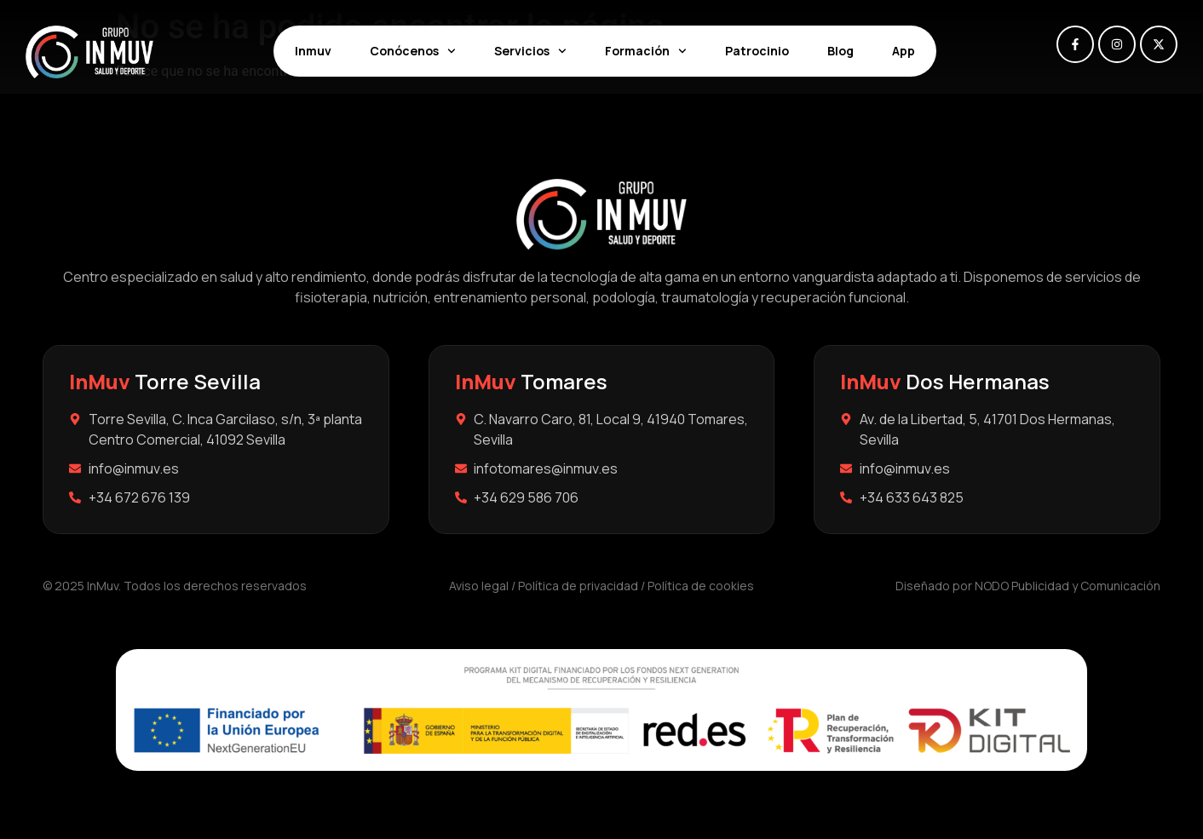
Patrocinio (757, 51)
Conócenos (413, 51)
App (903, 51)
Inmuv (313, 51)
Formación (646, 51)
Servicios (530, 51)
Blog (840, 51)
